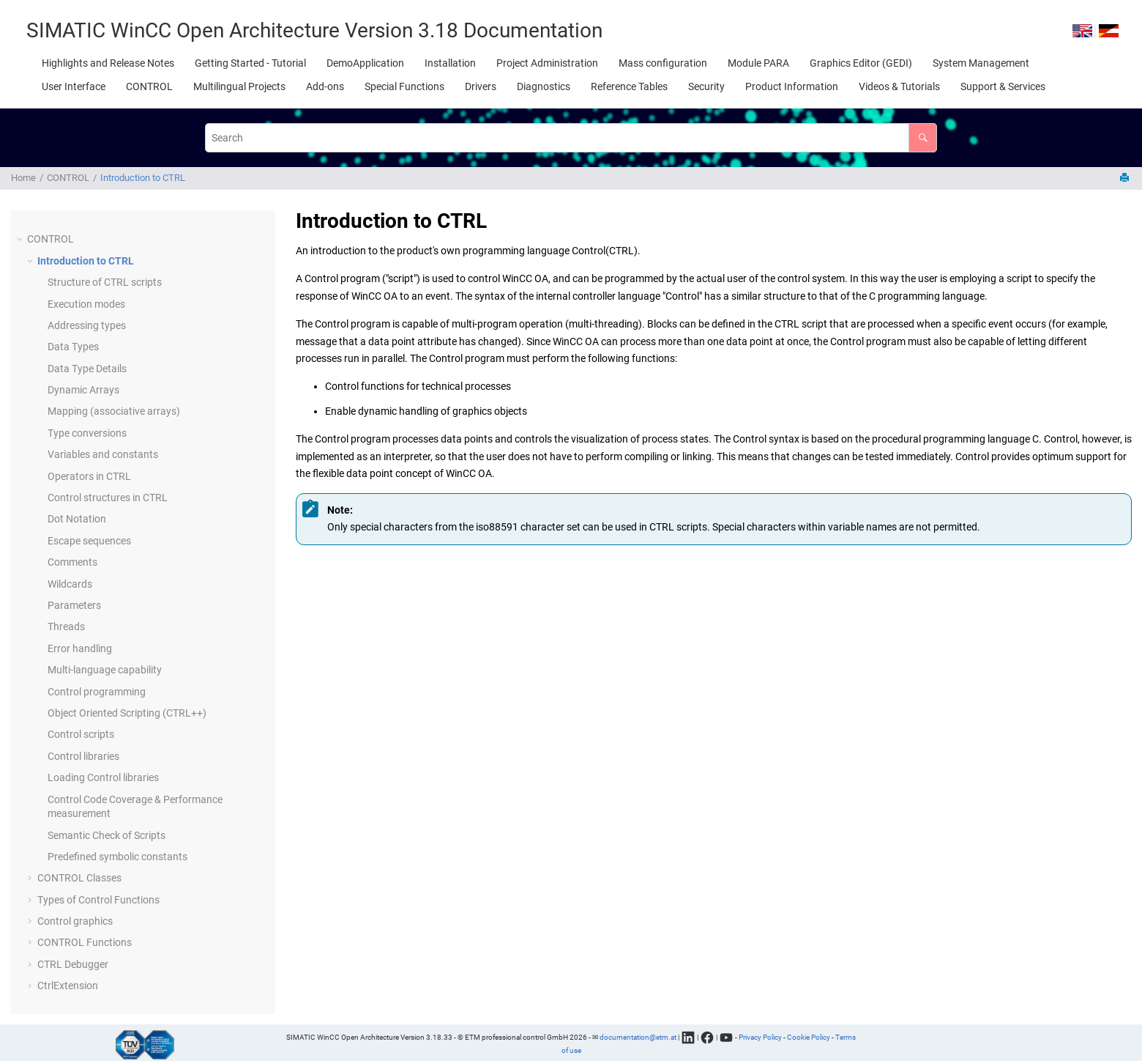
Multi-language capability (105, 670)
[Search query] (571, 137)
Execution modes (86, 304)
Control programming (97, 692)
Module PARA (758, 63)
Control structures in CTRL (108, 497)
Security (706, 86)
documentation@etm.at (638, 1036)
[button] (21, 239)
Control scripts (81, 734)
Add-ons (325, 86)
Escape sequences (89, 541)
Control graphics (75, 921)
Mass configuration (663, 63)
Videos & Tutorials (899, 86)
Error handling (80, 648)
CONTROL (149, 86)
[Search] (922, 137)
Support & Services (1002, 86)
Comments (72, 562)
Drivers (480, 86)
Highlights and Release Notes (108, 63)
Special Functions (404, 86)
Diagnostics (543, 86)
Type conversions (87, 433)
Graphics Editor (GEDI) (861, 63)
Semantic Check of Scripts (106, 835)
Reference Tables (629, 86)
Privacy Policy (760, 1036)
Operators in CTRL (89, 476)
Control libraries (83, 756)
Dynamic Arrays (83, 390)
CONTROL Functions (84, 942)
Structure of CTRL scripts (105, 282)
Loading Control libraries (103, 777)
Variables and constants (103, 454)
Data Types (73, 346)
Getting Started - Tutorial (250, 63)
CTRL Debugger (72, 964)
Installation (450, 63)
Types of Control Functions (98, 900)
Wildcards (70, 584)
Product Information (791, 86)
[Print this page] (1126, 178)
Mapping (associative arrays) (114, 411)
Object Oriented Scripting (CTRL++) (127, 713)
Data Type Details (87, 368)
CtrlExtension (67, 985)
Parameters (74, 605)
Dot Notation (77, 519)
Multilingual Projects (239, 86)
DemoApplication (365, 63)
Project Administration (547, 63)
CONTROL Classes (79, 878)
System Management (981, 63)
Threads (66, 626)
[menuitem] (107, 63)
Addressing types (87, 325)
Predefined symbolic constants (117, 856)
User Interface (73, 86)
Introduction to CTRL (142, 177)
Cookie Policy (808, 1036)
